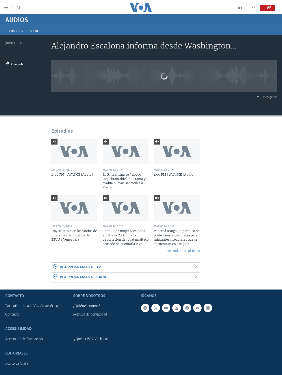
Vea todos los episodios (183, 251)
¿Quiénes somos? (86, 306)
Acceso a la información (24, 339)
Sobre (34, 31)
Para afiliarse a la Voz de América (31, 306)
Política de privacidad (90, 315)
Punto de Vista (16, 364)
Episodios (16, 31)
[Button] (15, 64)
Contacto (12, 315)
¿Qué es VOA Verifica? (91, 339)
